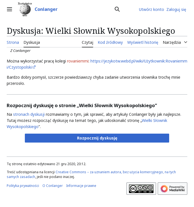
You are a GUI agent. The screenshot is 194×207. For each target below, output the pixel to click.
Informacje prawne (81, 185)
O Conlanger (52, 185)
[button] (97, 138)
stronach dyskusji (29, 114)
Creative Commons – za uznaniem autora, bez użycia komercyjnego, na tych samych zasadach (91, 174)
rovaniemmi (77, 61)
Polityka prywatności (23, 185)
